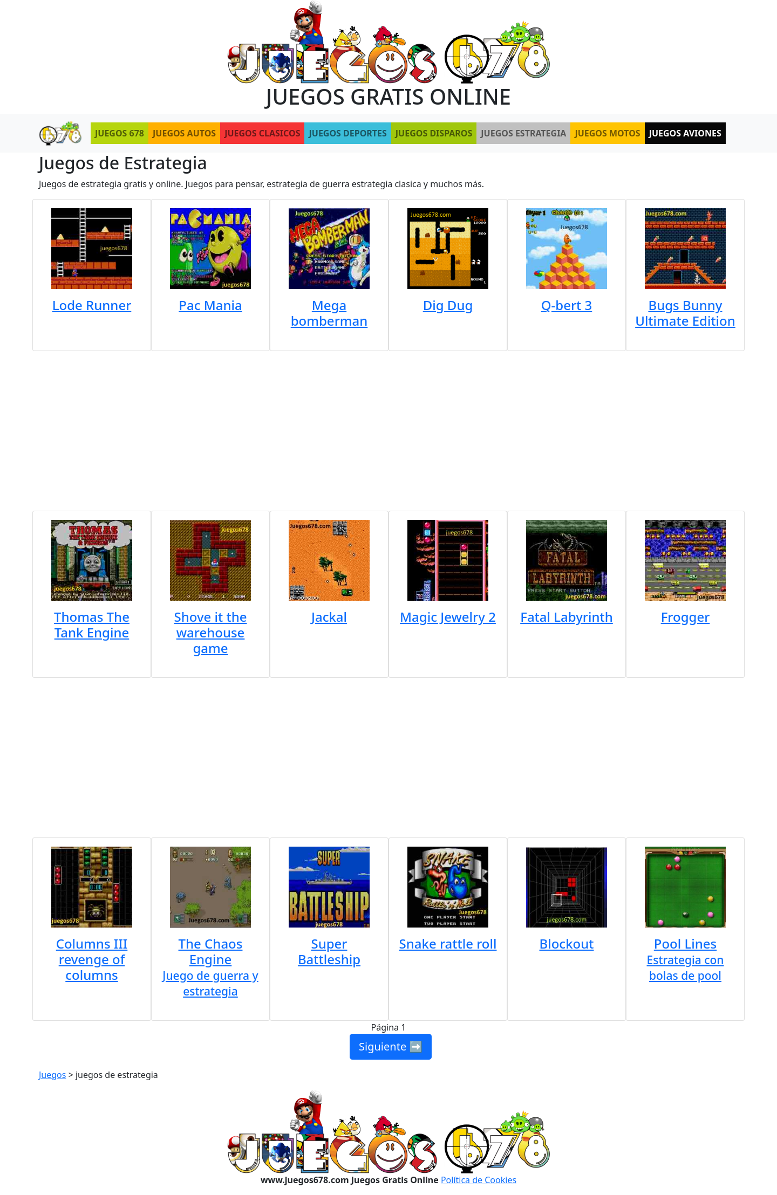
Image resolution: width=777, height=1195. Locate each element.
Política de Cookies (478, 1180)
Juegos (52, 1075)
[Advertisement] (388, 426)
